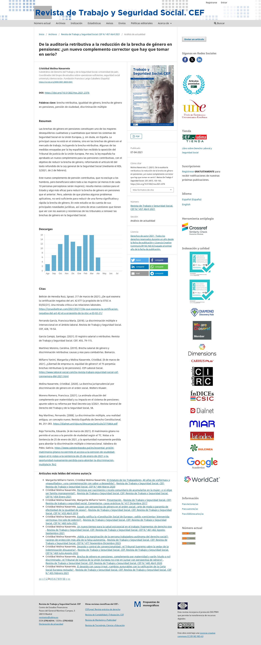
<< (40, 578)
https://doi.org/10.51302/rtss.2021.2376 (67, 92)
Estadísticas (94, 23)
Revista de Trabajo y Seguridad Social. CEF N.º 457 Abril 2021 (90, 34)
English (186, 204)
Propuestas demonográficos (151, 603)
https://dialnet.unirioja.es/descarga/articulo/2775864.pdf (85, 423)
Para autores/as (190, 508)
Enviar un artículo (194, 39)
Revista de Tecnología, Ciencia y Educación (105, 625)
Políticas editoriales (142, 23)
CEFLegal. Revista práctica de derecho (102, 609)
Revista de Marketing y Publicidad (100, 620)
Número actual (42, 23)
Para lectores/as (190, 504)
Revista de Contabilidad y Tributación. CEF (104, 614)
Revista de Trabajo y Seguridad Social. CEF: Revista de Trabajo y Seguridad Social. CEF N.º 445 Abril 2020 (104, 563)
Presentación (114, 500)
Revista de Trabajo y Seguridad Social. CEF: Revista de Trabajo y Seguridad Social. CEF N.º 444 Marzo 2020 (105, 485)
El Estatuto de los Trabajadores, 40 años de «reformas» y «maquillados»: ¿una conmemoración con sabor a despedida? (108, 481)
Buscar (219, 23)
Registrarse (211, 2)
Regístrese (188, 171)
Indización (76, 23)
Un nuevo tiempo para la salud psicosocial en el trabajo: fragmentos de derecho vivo (124, 526)
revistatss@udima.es (48, 617)
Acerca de (164, 23)
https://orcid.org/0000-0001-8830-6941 (56, 82)
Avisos (109, 23)
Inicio (41, 34)
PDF (137, 136)
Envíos (122, 23)
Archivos (60, 23)
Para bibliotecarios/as (193, 513)
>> (69, 578)
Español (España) (191, 199)
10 (63, 578)
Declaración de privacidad (51, 624)
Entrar (224, 2)
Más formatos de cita (143, 189)
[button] (139, 260)
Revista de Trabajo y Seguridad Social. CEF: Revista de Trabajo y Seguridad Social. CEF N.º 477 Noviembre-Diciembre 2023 (106, 541)
